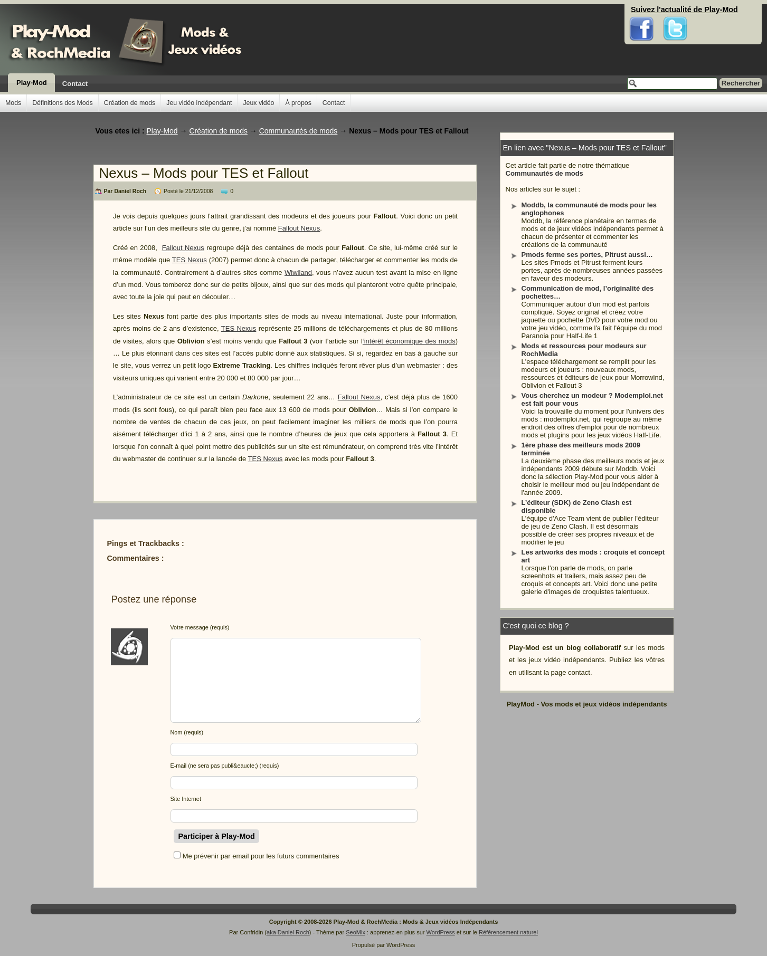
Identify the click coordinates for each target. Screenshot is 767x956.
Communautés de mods (544, 173)
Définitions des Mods (62, 103)
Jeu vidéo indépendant (199, 103)
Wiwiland (298, 272)
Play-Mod (31, 83)
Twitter (675, 10)
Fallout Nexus (299, 228)
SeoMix (355, 932)
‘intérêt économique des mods (409, 341)
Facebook (641, 10)
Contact (75, 84)
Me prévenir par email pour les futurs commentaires (261, 856)
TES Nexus (189, 260)
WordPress (441, 932)
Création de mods (129, 103)
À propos (298, 103)
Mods (13, 103)
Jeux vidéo (258, 103)
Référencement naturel (508, 932)
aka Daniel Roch (288, 932)
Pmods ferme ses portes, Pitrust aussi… (587, 255)
